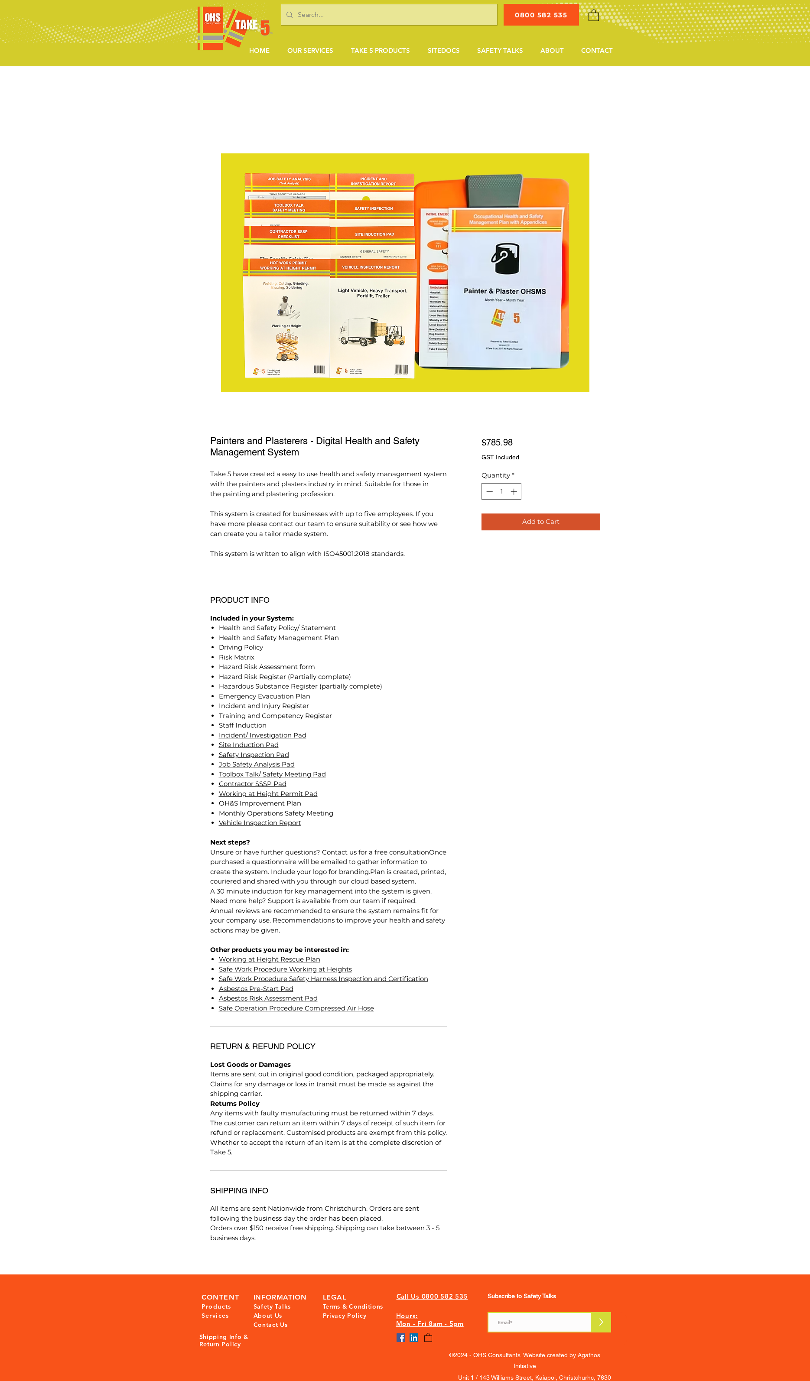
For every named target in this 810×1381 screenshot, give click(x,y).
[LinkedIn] (414, 1337)
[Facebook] (401, 1337)
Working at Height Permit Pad (268, 794)
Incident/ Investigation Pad (262, 735)
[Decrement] (488, 492)
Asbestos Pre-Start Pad (256, 989)
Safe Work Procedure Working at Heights (285, 969)
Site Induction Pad (249, 745)
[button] (310, 50)
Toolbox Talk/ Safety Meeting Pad (272, 774)
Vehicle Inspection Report (260, 823)
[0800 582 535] (541, 15)
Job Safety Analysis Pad (257, 764)
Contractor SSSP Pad (252, 784)
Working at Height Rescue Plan (269, 959)
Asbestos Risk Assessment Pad (268, 998)
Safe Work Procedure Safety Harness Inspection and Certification (323, 979)
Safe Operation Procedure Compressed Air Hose (296, 1008)
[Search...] (388, 14)
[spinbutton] (501, 492)
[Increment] (514, 492)
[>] (601, 1322)
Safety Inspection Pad (254, 755)
